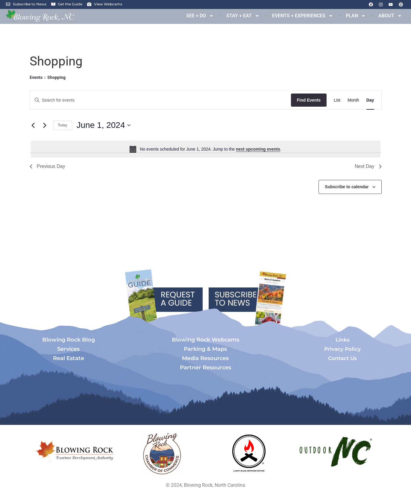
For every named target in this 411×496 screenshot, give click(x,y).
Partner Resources (205, 367)
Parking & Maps (205, 349)
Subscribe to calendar (346, 186)
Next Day (368, 166)
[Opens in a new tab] (162, 453)
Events (36, 77)
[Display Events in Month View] (353, 100)
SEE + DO (200, 15)
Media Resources (205, 358)
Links (343, 340)
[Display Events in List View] (337, 100)
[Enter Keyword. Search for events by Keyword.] (160, 100)
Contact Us (342, 358)
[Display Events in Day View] (370, 100)
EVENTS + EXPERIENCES (302, 15)
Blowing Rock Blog (68, 339)
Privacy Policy (342, 349)
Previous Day (47, 166)
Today (62, 125)
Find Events (309, 100)
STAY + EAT (243, 15)
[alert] (205, 149)
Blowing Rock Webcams (205, 339)
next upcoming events (258, 149)
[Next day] (44, 125)
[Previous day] (33, 125)
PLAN (356, 15)
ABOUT (390, 15)
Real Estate (68, 358)
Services (68, 349)
